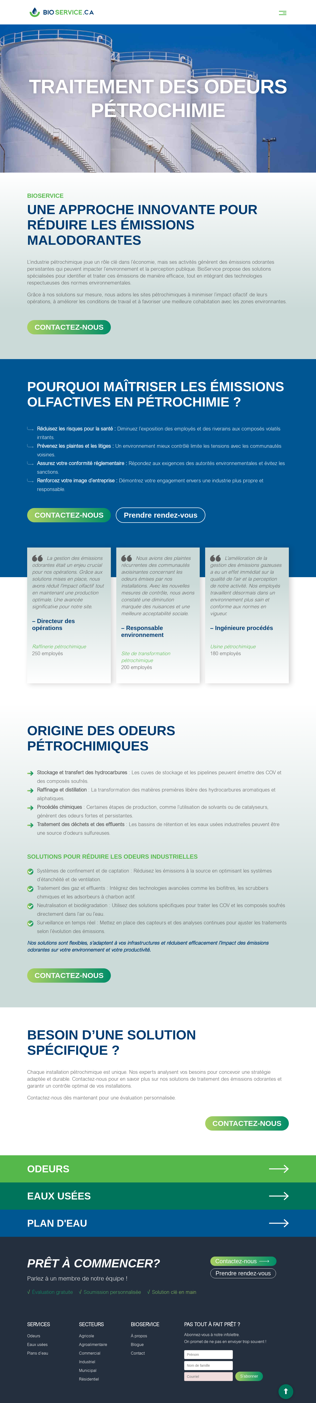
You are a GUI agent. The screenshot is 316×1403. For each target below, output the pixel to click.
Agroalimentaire (93, 1344)
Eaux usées (37, 1344)
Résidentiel (89, 1379)
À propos (139, 1336)
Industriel (87, 1362)
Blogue (137, 1344)
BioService (145, 1324)
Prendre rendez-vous (160, 515)
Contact (138, 1353)
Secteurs (91, 1324)
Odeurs (33, 1336)
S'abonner (249, 1376)
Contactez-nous (69, 975)
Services (38, 1324)
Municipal (88, 1370)
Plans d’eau (37, 1353)
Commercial (89, 1353)
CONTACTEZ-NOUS (69, 327)
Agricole (86, 1336)
